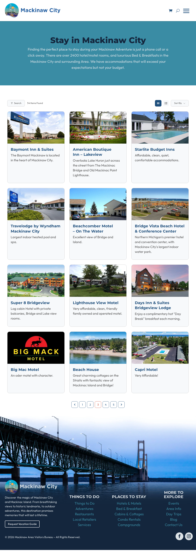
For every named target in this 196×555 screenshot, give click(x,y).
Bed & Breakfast (129, 513)
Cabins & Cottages (129, 519)
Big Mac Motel (25, 374)
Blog (173, 524)
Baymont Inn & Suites (33, 149)
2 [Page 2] (90, 409)
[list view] (166, 103)
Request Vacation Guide (23, 529)
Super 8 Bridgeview (30, 307)
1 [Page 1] (82, 409)
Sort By (178, 103)
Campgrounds (129, 530)
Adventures (84, 513)
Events (173, 508)
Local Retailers (84, 524)
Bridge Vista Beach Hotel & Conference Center (154, 230)
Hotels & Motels (129, 508)
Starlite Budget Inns (155, 149)
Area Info (173, 513)
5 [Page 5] (113, 409)
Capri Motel (146, 374)
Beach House (86, 374)
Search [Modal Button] (16, 103)
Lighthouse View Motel (96, 307)
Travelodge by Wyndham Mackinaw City (25, 230)
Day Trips (173, 519)
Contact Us (173, 530)
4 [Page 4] (106, 409)
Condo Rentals (129, 524)
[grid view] (158, 103)
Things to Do (84, 508)
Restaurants (84, 519)
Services (84, 530)
